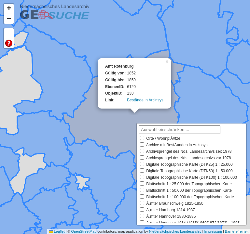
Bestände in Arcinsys (145, 100)
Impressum (213, 231)
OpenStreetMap (84, 231)
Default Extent (9, 33)
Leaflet (56, 231)
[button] (167, 61)
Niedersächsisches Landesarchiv (175, 231)
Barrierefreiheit (236, 231)
